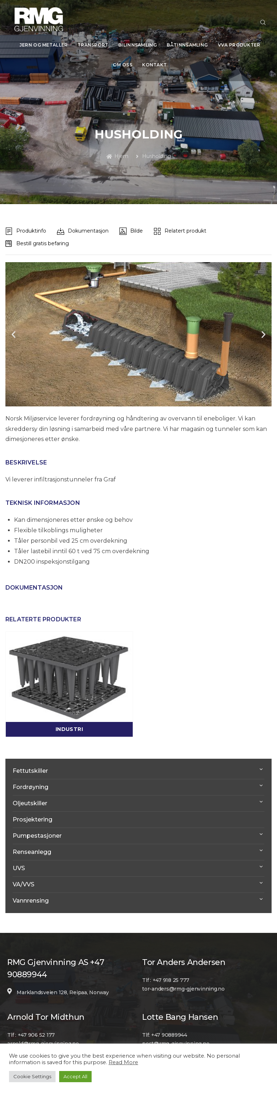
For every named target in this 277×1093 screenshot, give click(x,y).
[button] (13, 323)
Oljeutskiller (30, 792)
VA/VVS (23, 873)
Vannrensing (31, 889)
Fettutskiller (30, 760)
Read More (123, 1062)
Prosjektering (32, 808)
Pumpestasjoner (37, 824)
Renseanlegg (32, 841)
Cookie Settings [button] (32, 1076)
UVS (19, 857)
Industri (69, 718)
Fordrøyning (30, 776)
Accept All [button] (75, 1076)
